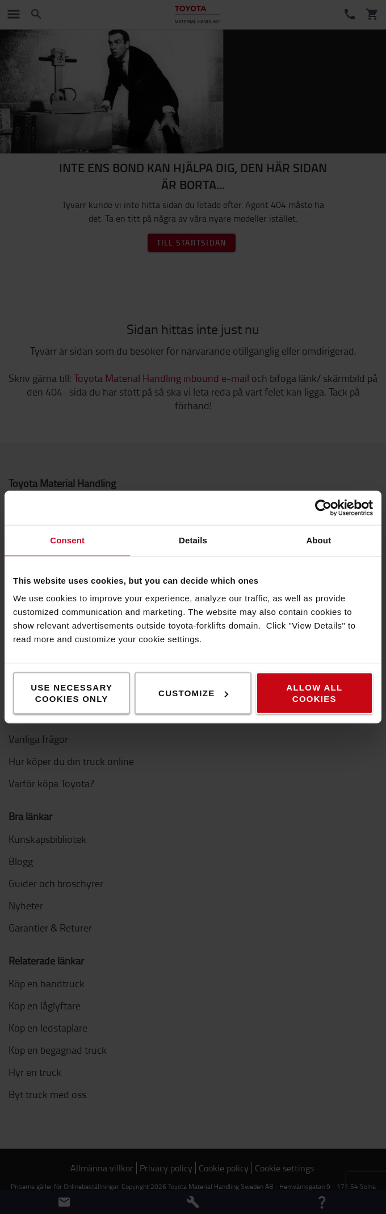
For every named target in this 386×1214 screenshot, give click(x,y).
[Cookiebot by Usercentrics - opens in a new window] (323, 508)
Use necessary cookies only (71, 693)
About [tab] (318, 540)
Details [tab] (193, 540)
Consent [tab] (67, 540)
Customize (193, 693)
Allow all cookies (314, 693)
